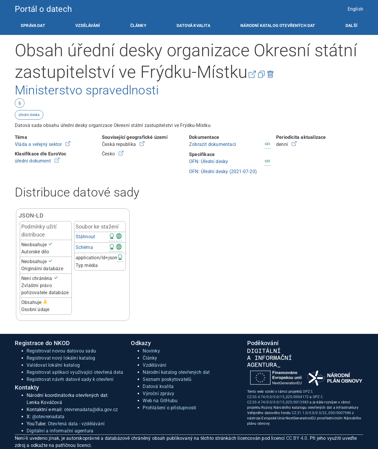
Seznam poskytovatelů (167, 379)
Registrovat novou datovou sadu (61, 351)
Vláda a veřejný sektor (39, 144)
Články (138, 25)
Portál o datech (43, 9)
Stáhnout (85, 236)
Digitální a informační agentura (60, 431)
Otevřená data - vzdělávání (76, 424)
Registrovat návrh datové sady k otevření (70, 379)
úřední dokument (33, 161)
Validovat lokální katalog (53, 365)
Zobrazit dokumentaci (212, 144)
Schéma (84, 247)
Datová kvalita (193, 25)
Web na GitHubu (160, 400)
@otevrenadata (48, 416)
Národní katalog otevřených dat (176, 372)
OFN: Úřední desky (208, 161)
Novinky (151, 351)
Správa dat (33, 25)
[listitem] (33, 25)
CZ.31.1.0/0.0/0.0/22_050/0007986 (321, 413)
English (355, 9)
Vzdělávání (87, 25)
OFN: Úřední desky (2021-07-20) (223, 171)
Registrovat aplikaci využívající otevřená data (75, 372)
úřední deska (29, 115)
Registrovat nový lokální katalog (61, 358)
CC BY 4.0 (296, 438)
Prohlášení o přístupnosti (169, 408)
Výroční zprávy (158, 393)
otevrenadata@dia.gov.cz (91, 409)
